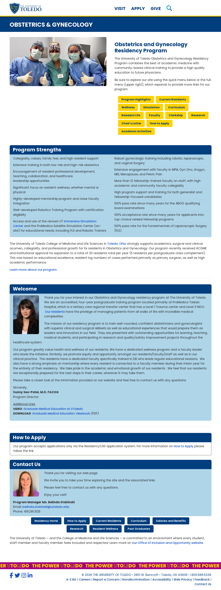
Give (156, 9)
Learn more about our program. (33, 270)
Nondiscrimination (136, 579)
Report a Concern (106, 579)
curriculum (176, 107)
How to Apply (183, 446)
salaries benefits (171, 521)
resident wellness (105, 529)
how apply (159, 123)
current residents (172, 99)
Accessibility (161, 579)
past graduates (139, 529)
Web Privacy (183, 579)
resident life (130, 115)
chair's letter (131, 123)
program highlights (136, 99)
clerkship (176, 115)
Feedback (202, 579)
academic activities (136, 131)
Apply (138, 9)
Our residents (55, 312)
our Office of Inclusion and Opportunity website (167, 543)
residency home (46, 521)
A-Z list (71, 579)
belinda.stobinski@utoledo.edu (46, 507)
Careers (85, 579)
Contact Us (203, 584)
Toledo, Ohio (116, 244)
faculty (154, 115)
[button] (169, 9)
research (198, 115)
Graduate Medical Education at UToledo (53, 409)
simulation (151, 107)
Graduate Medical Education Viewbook (61, 413)
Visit (120, 9)
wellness (128, 107)
